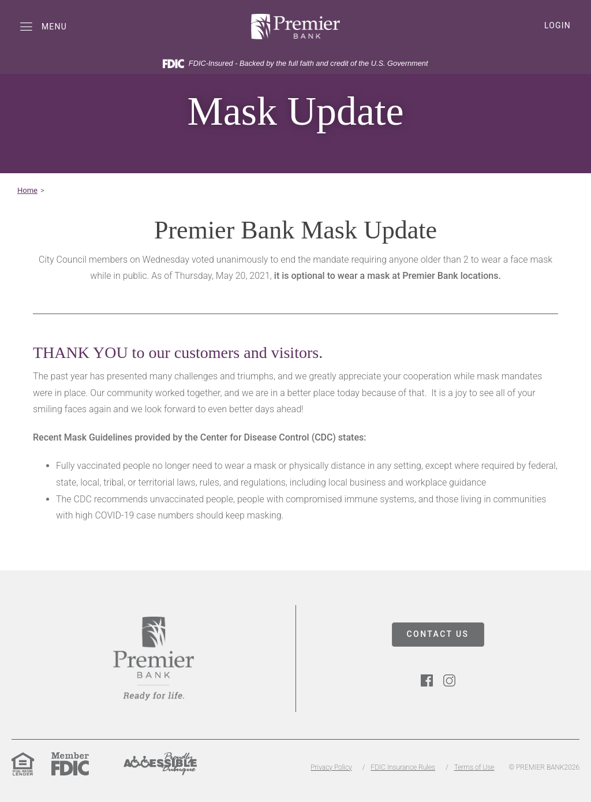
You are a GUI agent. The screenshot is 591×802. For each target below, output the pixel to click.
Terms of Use (474, 767)
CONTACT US (438, 634)
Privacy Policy (331, 767)
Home (27, 190)
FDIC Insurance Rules (403, 767)
